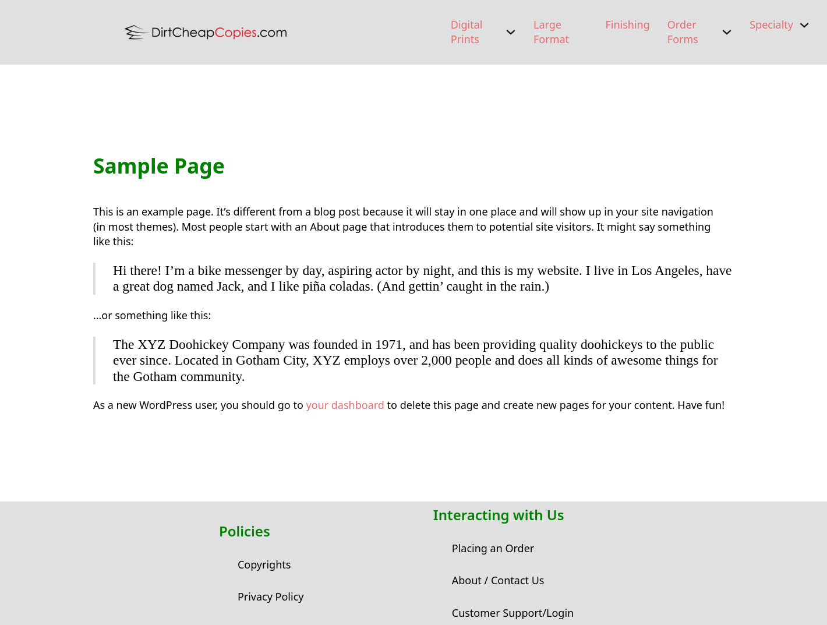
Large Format (551, 31)
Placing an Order (493, 548)
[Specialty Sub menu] (804, 25)
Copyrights (264, 564)
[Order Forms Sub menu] (727, 32)
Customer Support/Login (513, 613)
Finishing (627, 24)
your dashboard (345, 405)
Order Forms (682, 31)
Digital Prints (467, 31)
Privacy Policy (271, 596)
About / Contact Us (498, 580)
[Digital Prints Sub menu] (511, 32)
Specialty (771, 24)
